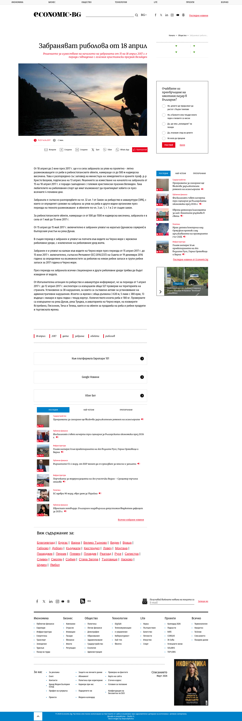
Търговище (110, 559)
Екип (51, 676)
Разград (105, 553)
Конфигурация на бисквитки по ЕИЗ (116, 692)
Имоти (69, 644)
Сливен (42, 559)
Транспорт (41, 640)
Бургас (63, 542)
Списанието (199, 636)
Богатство (147, 632)
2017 (54, 336)
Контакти (53, 680)
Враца (127, 542)
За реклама (54, 672)
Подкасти (171, 628)
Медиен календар (87, 697)
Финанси (70, 640)
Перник (61, 553)
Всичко (224, 2)
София (70, 559)
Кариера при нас (86, 684)
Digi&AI (118, 624)
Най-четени (88, 410)
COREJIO (171, 636)
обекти (94, 336)
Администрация (95, 652)
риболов (110, 336)
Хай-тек (118, 640)
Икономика (17, 2)
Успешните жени (175, 644)
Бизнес (51, 2)
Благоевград (46, 542)
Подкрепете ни (85, 691)
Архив (182, 145)
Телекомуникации (123, 628)
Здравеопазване (95, 640)
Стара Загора (88, 559)
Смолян (56, 559)
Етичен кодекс (114, 680)
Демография (93, 632)
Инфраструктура (59, 446)
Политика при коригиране (91, 680)
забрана (79, 336)
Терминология (200, 624)
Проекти (190, 2)
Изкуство (147, 640)
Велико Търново (95, 542)
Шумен (42, 565)
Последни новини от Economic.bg (190, 259)
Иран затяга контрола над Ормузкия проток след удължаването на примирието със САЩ (190, 232)
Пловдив (90, 553)
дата (66, 336)
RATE (169, 632)
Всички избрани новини (131, 520)
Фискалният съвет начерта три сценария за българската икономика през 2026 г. (98, 436)
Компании (70, 624)
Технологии (121, 2)
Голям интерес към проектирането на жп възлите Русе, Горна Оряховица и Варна (95, 451)
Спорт (145, 644)
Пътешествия (149, 628)
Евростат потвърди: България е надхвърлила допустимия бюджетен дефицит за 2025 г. (98, 510)
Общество (86, 2)
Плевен (75, 553)
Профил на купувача (58, 691)
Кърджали (73, 548)
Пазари (69, 636)
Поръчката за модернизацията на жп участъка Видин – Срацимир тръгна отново (95, 480)
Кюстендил (92, 548)
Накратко (198, 628)
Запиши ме (203, 601)
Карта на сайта (115, 676)
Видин (114, 542)
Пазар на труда (43, 652)
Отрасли (70, 628)
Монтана (121, 548)
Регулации (71, 648)
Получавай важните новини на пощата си (172, 599)
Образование (94, 636)
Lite (155, 2)
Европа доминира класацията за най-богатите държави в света (189, 212)
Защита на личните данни (90, 672)
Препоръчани (126, 410)
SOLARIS (171, 648)
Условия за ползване (117, 684)
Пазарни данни (201, 640)
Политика (56, 490)
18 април (40, 336)
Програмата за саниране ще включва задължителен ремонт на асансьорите (98, 419)
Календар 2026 (174, 624)
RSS (85, 601)
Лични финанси (95, 628)
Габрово (43, 548)
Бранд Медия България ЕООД (59, 685)
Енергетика (42, 636)
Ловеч (107, 548)
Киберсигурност (122, 636)
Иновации (70, 632)
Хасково (127, 559)
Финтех (118, 644)
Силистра (132, 553)
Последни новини (198, 15)
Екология (92, 648)
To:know (197, 632)
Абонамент (83, 676)
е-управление (121, 632)
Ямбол (55, 565)
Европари (41, 628)
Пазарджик (44, 553)
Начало (172, 35)
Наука (146, 624)
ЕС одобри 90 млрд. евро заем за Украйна (77, 493)
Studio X (130, 716)
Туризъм (40, 648)
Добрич (57, 548)
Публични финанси (60, 431)
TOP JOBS (171, 652)
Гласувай (168, 145)
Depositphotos (128, 718)
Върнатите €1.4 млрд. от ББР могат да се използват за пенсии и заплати (96, 463)
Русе (118, 553)
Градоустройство (59, 416)
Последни (53, 410)
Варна (75, 542)
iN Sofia (170, 640)
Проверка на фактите (118, 672)
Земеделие (42, 644)
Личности (147, 636)
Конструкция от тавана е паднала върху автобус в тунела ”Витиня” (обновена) (184, 290)
